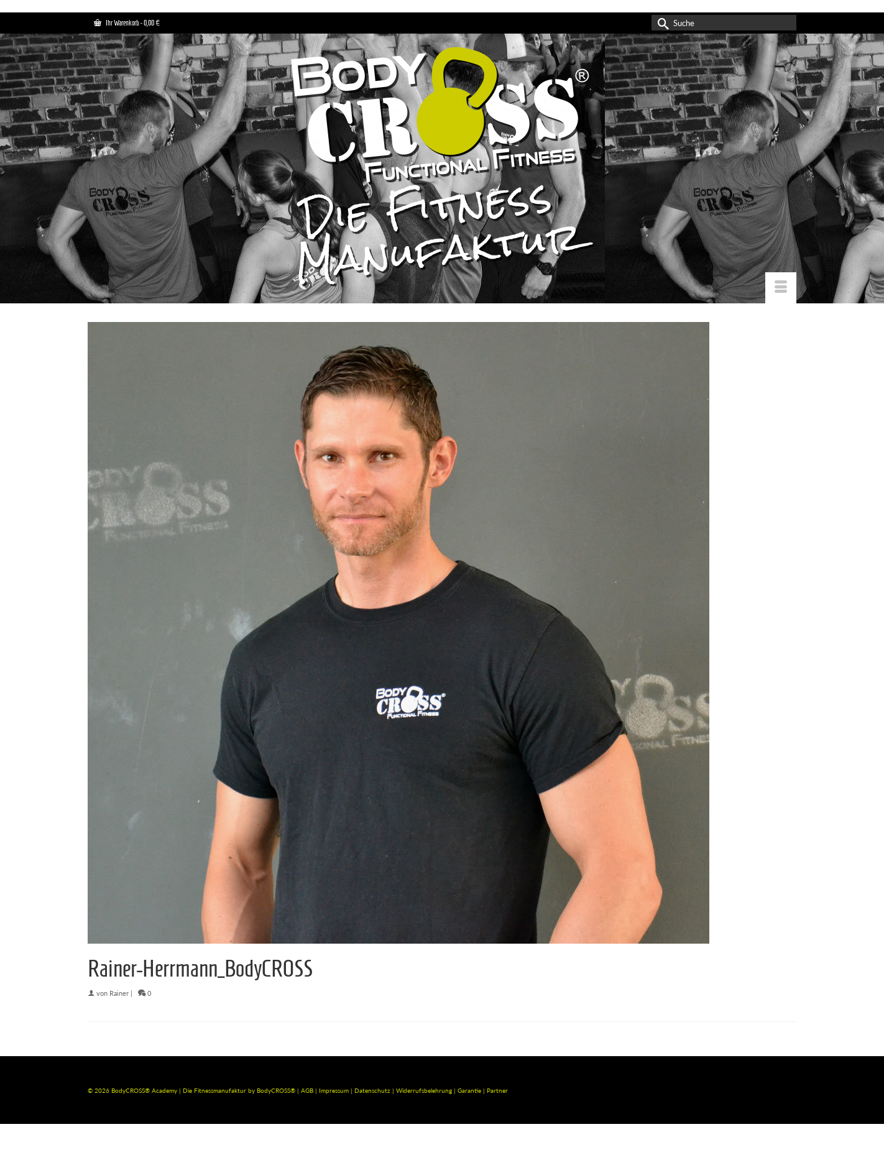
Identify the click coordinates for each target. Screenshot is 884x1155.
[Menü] (780, 287)
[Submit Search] (660, 22)
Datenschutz (373, 1090)
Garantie (470, 1090)
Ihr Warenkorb (127, 23)
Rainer (119, 993)
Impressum (334, 1090)
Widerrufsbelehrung (425, 1090)
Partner (497, 1090)
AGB (307, 1090)
